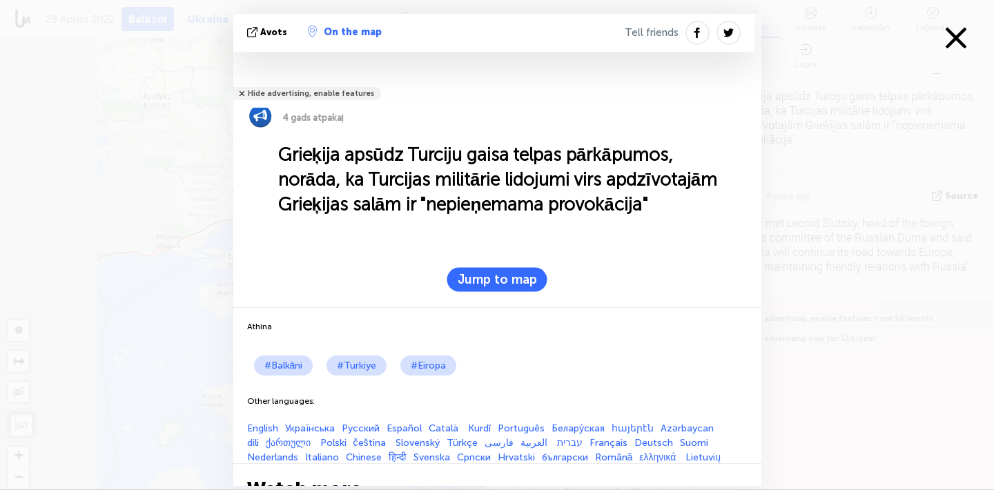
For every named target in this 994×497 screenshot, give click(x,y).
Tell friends (652, 32)
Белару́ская (578, 428)
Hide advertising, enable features (311, 93)
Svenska (431, 457)
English (262, 428)
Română (614, 457)
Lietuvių (703, 457)
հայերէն (633, 428)
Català (445, 428)
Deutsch (653, 443)
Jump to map (497, 279)
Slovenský (418, 443)
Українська (310, 428)
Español (404, 428)
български (565, 457)
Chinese (364, 457)
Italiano (322, 457)
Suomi (694, 443)
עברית (570, 443)
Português (521, 428)
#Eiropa (428, 365)
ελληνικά (659, 457)
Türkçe (462, 443)
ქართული (289, 443)
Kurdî (479, 428)
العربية (535, 443)
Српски (474, 457)
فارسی (499, 443)
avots (268, 32)
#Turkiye (356, 365)
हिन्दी (398, 457)
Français (608, 443)
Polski (333, 443)
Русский (361, 428)
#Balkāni (283, 365)
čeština (371, 443)
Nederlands (272, 457)
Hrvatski (516, 457)
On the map (345, 32)
